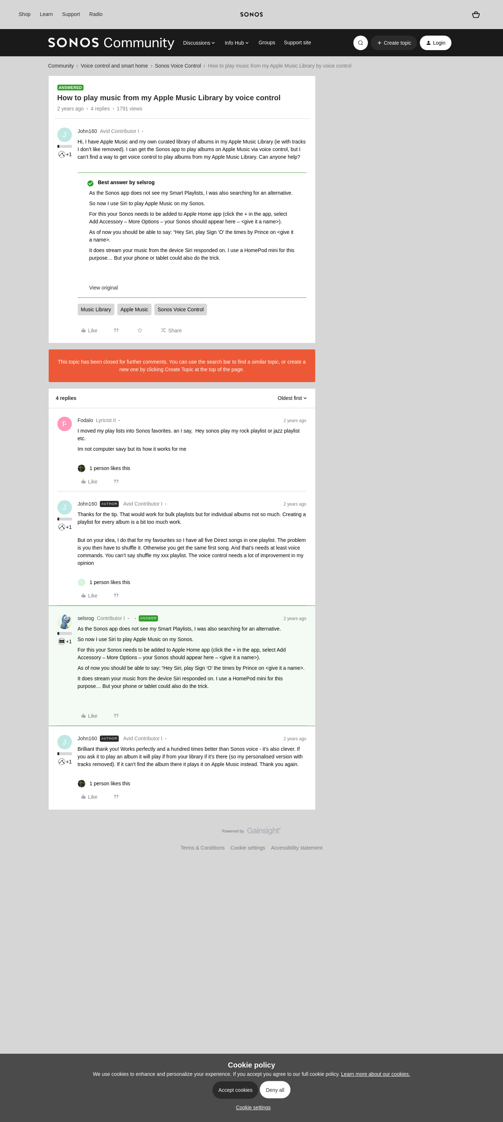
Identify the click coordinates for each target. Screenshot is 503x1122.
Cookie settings (248, 848)
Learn (46, 14)
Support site (297, 42)
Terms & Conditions (202, 848)
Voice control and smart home (114, 66)
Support (71, 14)
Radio (96, 14)
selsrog (86, 618)
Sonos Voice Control (178, 66)
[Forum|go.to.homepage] (111, 43)
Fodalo (85, 420)
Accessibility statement (297, 848)
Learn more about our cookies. (375, 1074)
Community (61, 66)
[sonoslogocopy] (251, 14)
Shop (25, 14)
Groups (267, 42)
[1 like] (104, 468)
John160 (87, 131)
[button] (394, 43)
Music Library (96, 309)
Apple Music (134, 309)
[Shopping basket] (475, 14)
